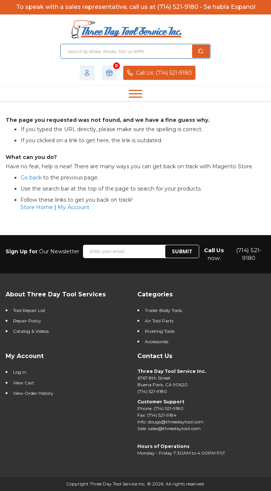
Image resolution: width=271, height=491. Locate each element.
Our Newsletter (42, 251)
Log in (19, 372)
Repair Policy (27, 320)
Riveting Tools (160, 331)
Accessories (156, 341)
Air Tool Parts (159, 320)
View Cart (23, 383)
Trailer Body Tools (163, 310)
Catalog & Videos (31, 331)
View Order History (33, 393)
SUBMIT (182, 251)
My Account (73, 207)
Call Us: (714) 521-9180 (159, 72)
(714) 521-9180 (249, 254)
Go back (31, 177)
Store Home (36, 207)
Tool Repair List (29, 310)
